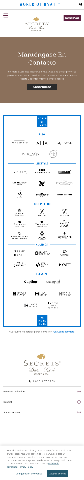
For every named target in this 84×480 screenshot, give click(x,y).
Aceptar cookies (57, 473)
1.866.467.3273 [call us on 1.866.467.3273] (44, 381)
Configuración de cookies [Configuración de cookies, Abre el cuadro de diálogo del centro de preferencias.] (29, 473)
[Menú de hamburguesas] (5, 23)
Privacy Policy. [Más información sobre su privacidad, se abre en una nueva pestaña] (26, 467)
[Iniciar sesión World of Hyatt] (80, 5)
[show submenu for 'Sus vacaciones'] (79, 412)
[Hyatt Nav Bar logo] (40, 5)
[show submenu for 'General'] (79, 402)
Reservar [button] (72, 18)
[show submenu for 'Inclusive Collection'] (79, 391)
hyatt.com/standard (63, 331)
